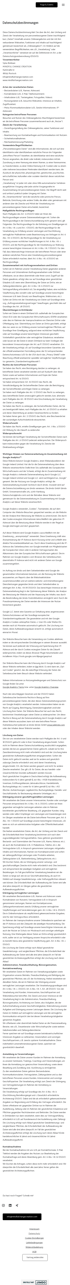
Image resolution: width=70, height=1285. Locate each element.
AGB (34, 1252)
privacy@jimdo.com (56, 725)
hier (36, 667)
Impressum (34, 1229)
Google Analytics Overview (46, 687)
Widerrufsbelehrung (34, 1247)
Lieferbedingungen (34, 1243)
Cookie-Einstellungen (34, 1238)
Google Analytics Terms (13, 687)
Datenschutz (34, 1233)
